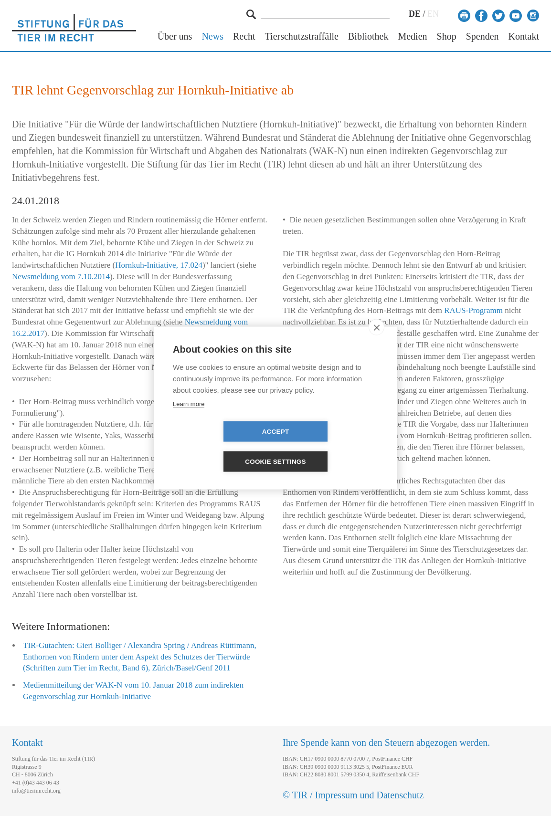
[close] (376, 342)
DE (415, 14)
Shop (446, 36)
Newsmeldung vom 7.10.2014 (61, 276)
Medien (412, 36)
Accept (220, 446)
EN (433, 14)
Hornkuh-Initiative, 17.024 (158, 265)
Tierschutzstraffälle (302, 36)
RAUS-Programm (473, 310)
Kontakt (524, 36)
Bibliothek (368, 36)
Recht (244, 36)
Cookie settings (330, 446)
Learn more (188, 418)
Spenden (482, 36)
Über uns (175, 36)
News (212, 36)
